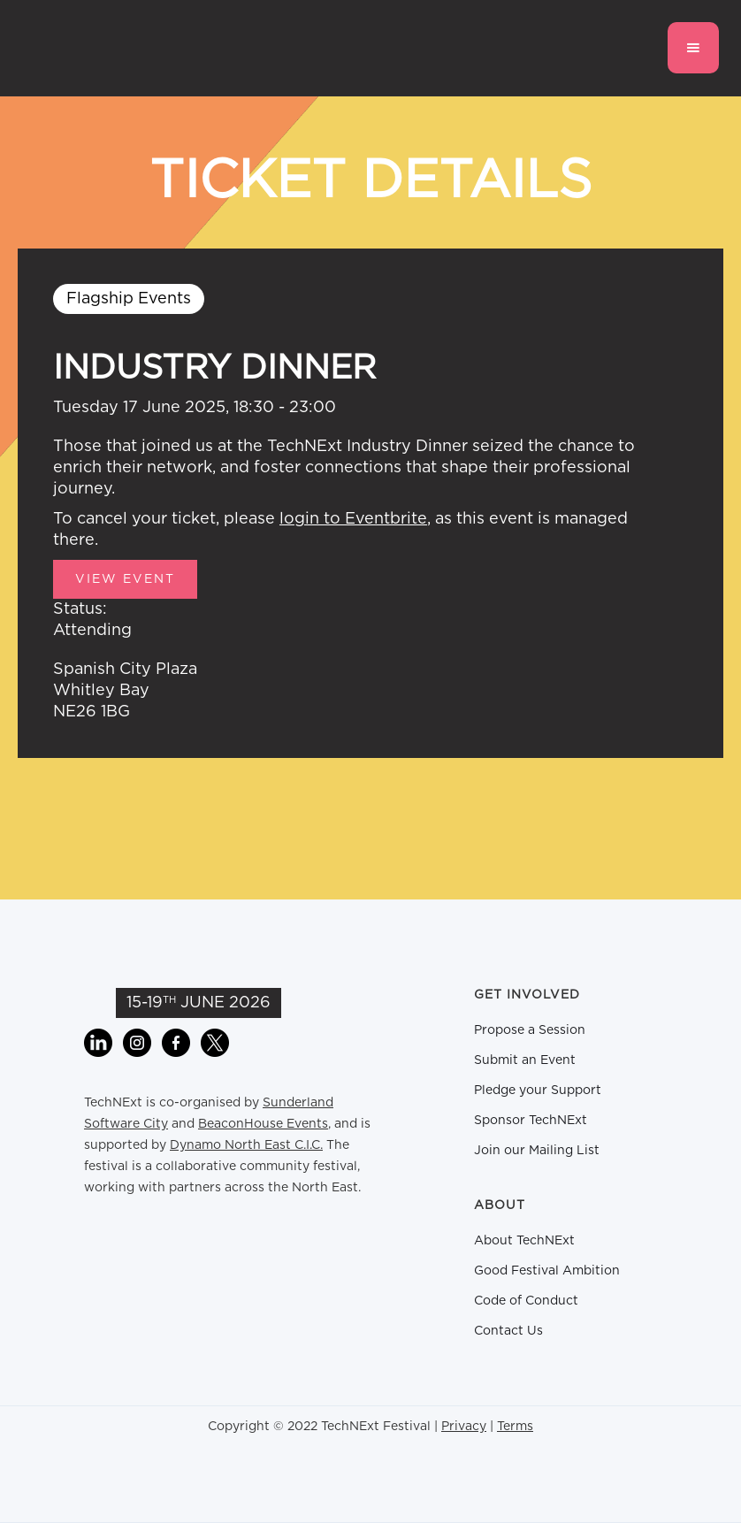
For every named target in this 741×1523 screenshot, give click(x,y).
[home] (110, 47)
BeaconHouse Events (263, 1124)
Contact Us (508, 1331)
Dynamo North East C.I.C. (246, 1145)
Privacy (463, 1426)
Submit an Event (525, 1060)
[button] (693, 47)
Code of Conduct (526, 1301)
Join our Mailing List (537, 1150)
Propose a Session (529, 1030)
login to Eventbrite (353, 519)
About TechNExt (524, 1241)
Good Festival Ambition (547, 1271)
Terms (515, 1426)
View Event (125, 579)
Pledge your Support (537, 1090)
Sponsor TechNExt (530, 1120)
